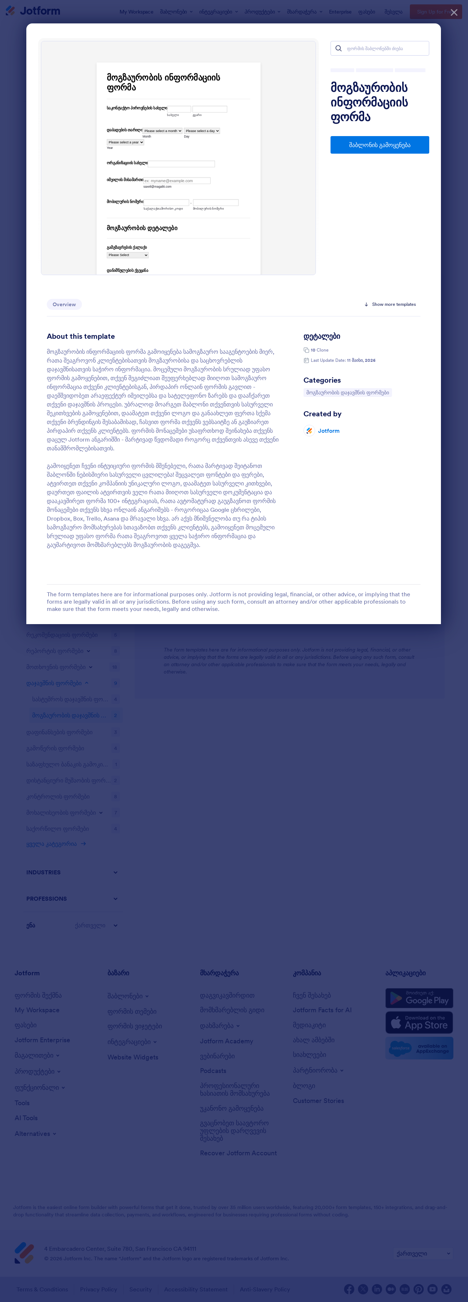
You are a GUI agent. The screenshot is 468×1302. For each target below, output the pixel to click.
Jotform (329, 430)
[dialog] (234, 651)
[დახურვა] (454, 11)
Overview (64, 304)
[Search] (339, 48)
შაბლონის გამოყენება (380, 145)
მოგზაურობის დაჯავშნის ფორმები (347, 392)
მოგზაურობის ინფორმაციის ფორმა (369, 102)
